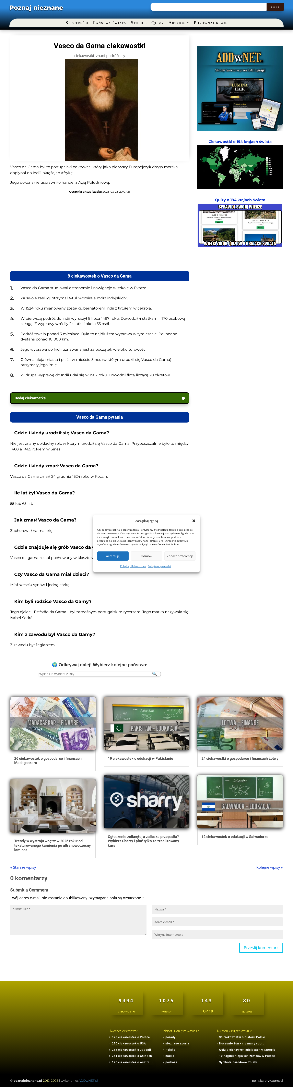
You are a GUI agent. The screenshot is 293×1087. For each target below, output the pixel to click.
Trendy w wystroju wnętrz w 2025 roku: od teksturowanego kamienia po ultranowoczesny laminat (52, 845)
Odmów (146, 556)
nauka (169, 1055)
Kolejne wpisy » (269, 867)
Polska (170, 1049)
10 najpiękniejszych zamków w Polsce (247, 1055)
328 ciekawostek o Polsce (131, 1037)
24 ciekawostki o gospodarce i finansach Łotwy (239, 758)
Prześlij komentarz (261, 947)
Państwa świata (109, 23)
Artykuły (178, 23)
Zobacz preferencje (180, 556)
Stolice (139, 23)
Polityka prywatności (159, 566)
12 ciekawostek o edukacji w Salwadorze (234, 836)
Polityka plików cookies (133, 566)
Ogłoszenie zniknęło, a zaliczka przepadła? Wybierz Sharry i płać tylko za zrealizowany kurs (143, 841)
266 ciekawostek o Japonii (131, 1049)
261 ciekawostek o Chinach (132, 1055)
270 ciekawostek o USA (129, 1043)
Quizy (157, 23)
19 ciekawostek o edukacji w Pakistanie (140, 758)
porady (170, 1037)
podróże (171, 1062)
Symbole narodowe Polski (238, 1062)
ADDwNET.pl (88, 1081)
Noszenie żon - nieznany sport (241, 1043)
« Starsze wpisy (23, 867)
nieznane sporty (177, 1043)
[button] (194, 521)
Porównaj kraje (210, 23)
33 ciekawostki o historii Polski (242, 1037)
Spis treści (77, 23)
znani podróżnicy (110, 55)
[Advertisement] (87, 232)
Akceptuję (113, 556)
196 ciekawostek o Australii (132, 1062)
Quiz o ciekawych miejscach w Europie (247, 1049)
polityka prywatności (267, 1081)
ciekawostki (84, 55)
